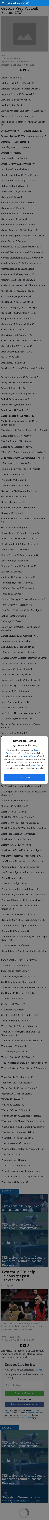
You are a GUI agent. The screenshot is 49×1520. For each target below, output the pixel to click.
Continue (24, 777)
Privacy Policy (29, 756)
